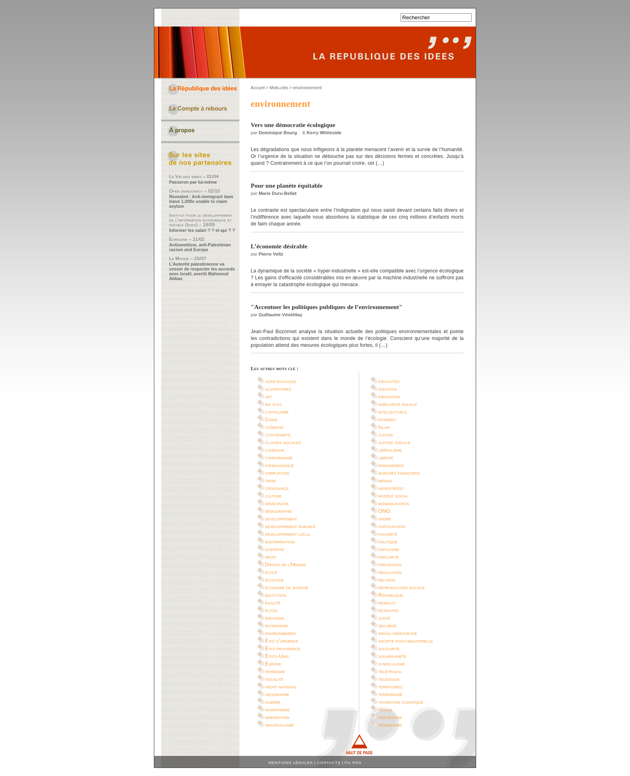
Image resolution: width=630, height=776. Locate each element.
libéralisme (390, 450)
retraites (388, 610)
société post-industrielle (405, 641)
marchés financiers (398, 473)
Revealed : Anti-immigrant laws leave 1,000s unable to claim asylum (201, 201)
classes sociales (283, 442)
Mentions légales (291, 762)
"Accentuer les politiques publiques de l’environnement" (327, 306)
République (390, 595)
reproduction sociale (401, 587)
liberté (385, 458)
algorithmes (278, 389)
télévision (388, 679)
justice (385, 435)
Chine (271, 419)
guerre (272, 702)
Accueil (258, 87)
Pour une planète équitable (287, 185)
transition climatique (400, 702)
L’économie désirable (279, 246)
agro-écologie (280, 381)
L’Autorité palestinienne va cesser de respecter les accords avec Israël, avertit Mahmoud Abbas (202, 271)
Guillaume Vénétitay (281, 314)
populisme (388, 549)
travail (385, 709)
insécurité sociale (397, 404)
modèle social (393, 496)
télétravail (390, 671)
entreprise (276, 625)
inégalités (388, 381)
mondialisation (393, 503)
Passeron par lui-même (193, 182)
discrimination (280, 541)
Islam (383, 427)
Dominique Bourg (278, 132)
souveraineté (392, 656)
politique (387, 541)
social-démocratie (397, 633)
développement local (287, 534)
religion (386, 580)
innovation (389, 396)
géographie (277, 694)
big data (273, 404)
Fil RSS (353, 762)
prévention (390, 564)
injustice (387, 389)
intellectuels (392, 412)
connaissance (279, 465)
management (391, 465)
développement (281, 519)
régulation (389, 572)
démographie (278, 511)
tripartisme (390, 717)
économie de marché (286, 587)
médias (385, 480)
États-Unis (276, 656)
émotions (274, 618)
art (268, 396)
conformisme (278, 458)
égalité (272, 603)
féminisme (275, 671)
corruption (277, 473)
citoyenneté (277, 435)
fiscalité (274, 679)
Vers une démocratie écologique (293, 124)
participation (391, 526)
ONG (384, 511)
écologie (274, 580)
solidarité (389, 648)
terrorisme (390, 694)
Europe (273, 664)
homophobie (277, 709)
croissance (277, 488)
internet (387, 419)
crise (270, 480)
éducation (275, 595)
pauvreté (387, 534)
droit (270, 557)
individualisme (279, 725)
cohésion (274, 450)
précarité (388, 557)
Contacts (329, 762)
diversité (274, 549)
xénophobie (390, 725)
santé (384, 618)
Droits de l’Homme (285, 564)
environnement (281, 633)
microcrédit (391, 488)
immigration (277, 717)
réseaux (386, 603)
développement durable (290, 526)
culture (273, 496)
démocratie (276, 503)
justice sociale (394, 442)
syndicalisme (391, 664)
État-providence (282, 648)
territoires (390, 687)
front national (281, 687)
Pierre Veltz (271, 254)
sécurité (387, 625)
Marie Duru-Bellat (278, 193)
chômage (274, 427)
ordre (384, 519)
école (271, 572)
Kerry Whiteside (324, 132)
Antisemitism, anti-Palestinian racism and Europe (200, 247)
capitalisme (276, 412)
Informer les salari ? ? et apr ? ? (202, 230)
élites (271, 610)
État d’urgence (281, 641)
